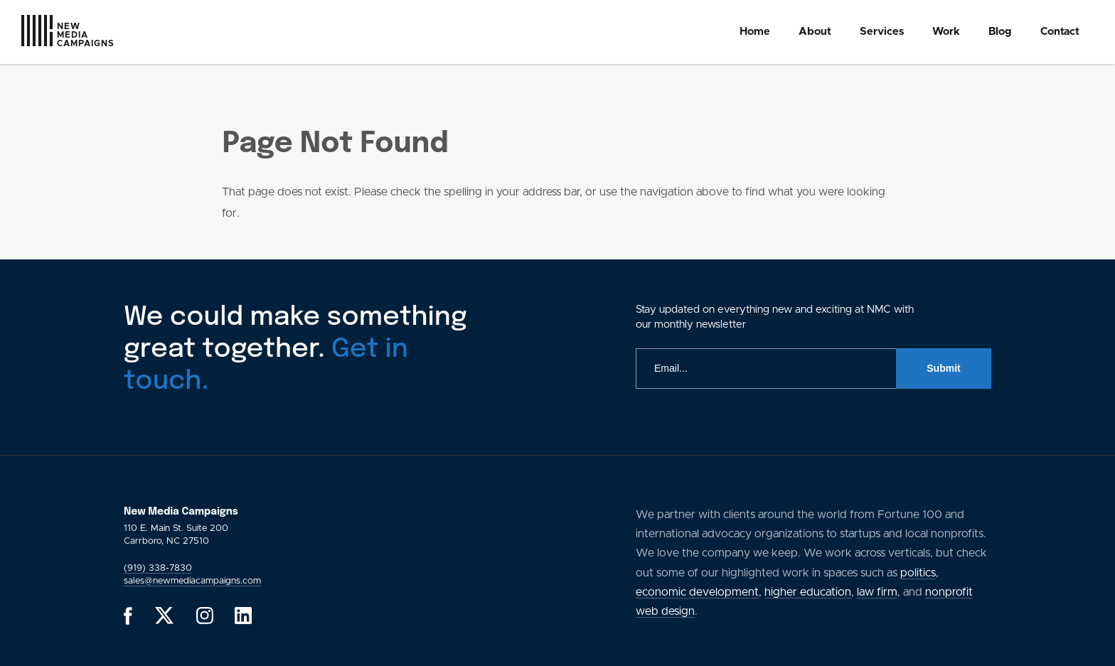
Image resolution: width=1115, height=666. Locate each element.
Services (882, 31)
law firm (877, 592)
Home (755, 31)
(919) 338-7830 (158, 568)
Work (946, 31)
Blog (1000, 31)
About (815, 31)
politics (918, 573)
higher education (807, 592)
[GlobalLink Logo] (44, 33)
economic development (697, 592)
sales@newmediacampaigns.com (192, 581)
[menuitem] (754, 32)
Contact (1059, 31)
